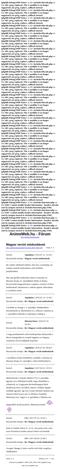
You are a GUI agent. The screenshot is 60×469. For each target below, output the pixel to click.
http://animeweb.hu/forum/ (30, 237)
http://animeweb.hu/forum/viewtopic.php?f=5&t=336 (24, 248)
